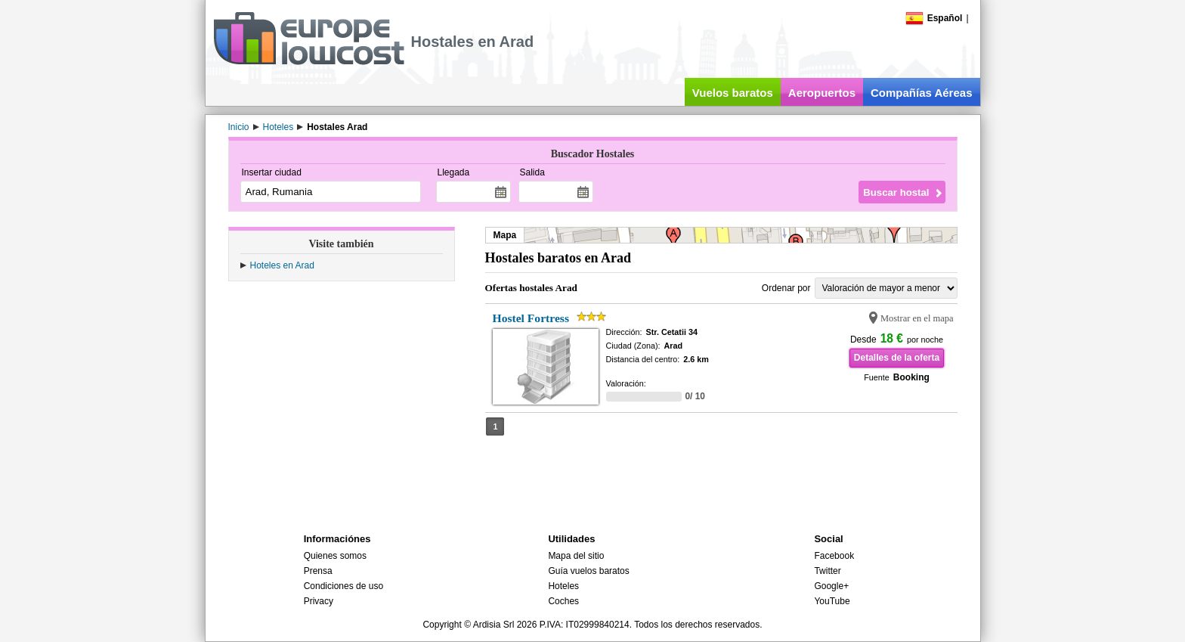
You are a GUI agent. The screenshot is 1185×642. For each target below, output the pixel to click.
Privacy (318, 601)
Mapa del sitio (576, 556)
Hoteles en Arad (282, 265)
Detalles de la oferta (896, 357)
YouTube (831, 601)
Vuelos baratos (732, 92)
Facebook (834, 556)
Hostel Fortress (531, 318)
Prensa (318, 571)
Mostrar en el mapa (917, 318)
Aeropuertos (821, 92)
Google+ (831, 586)
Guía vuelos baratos (588, 571)
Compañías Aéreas (922, 92)
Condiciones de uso (343, 586)
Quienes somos (335, 556)
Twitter (827, 571)
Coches (563, 601)
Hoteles (563, 586)
